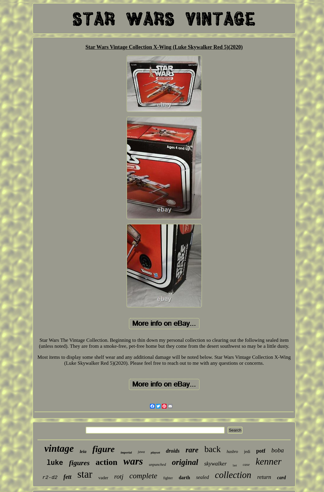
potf (260, 451)
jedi (247, 451)
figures (79, 463)
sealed (202, 477)
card (281, 477)
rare (192, 450)
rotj (118, 476)
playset (155, 452)
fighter (168, 478)
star (85, 474)
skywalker (215, 463)
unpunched (157, 464)
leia (83, 451)
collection (233, 475)
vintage (59, 448)
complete (143, 475)
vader (103, 477)
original (185, 462)
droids (173, 451)
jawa (141, 452)
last (235, 465)
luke (55, 463)
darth (184, 477)
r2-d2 (49, 477)
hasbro (232, 451)
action (106, 462)
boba (277, 450)
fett (67, 477)
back (212, 449)
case (246, 464)
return (264, 477)
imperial (126, 452)
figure (103, 449)
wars (133, 461)
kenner (268, 461)
